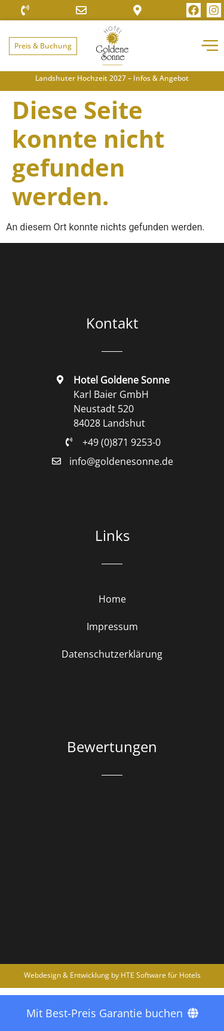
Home (112, 599)
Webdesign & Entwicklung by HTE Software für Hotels (112, 975)
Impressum (112, 626)
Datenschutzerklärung (112, 654)
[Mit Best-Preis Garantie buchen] (112, 1013)
